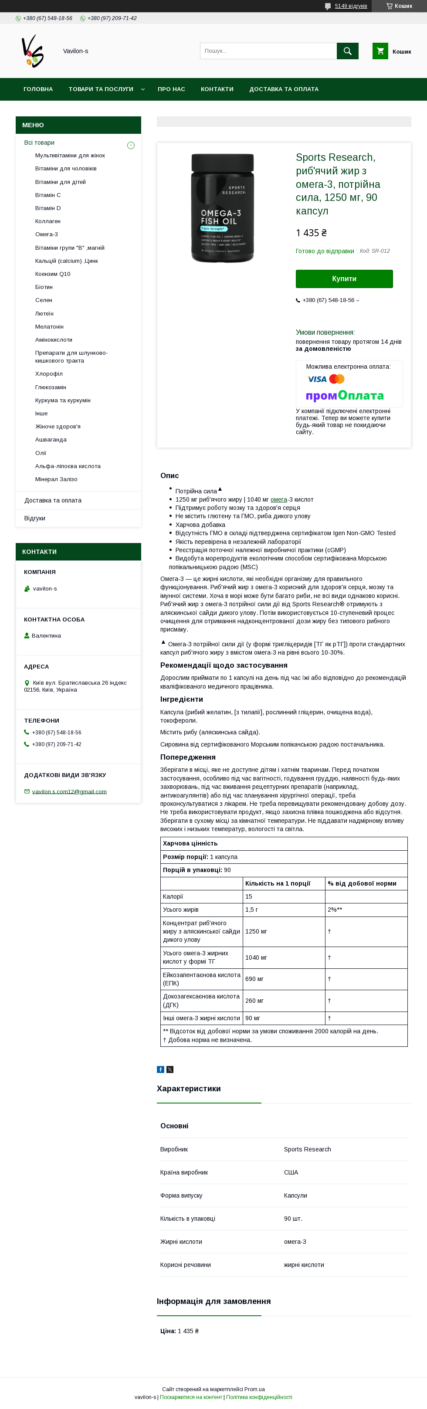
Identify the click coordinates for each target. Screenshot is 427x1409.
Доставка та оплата (284, 89)
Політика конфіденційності (259, 1397)
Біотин (44, 287)
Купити (344, 278)
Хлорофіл (49, 373)
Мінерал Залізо (56, 479)
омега (279, 499)
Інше (41, 413)
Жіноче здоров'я (58, 426)
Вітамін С (48, 195)
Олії (41, 453)
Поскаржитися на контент (191, 1397)
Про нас (171, 89)
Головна (38, 89)
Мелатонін (49, 326)
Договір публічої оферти (237, 112)
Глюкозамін (50, 387)
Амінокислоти (53, 339)
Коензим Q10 (52, 274)
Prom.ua (254, 1389)
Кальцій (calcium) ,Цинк (66, 261)
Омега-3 (46, 234)
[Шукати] (348, 51)
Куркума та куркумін (63, 400)
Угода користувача (146, 112)
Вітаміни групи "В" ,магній (70, 247)
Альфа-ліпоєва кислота (68, 466)
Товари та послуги (100, 89)
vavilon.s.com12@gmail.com (69, 791)
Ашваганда (51, 439)
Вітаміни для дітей (60, 182)
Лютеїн (44, 313)
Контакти (217, 89)
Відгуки (34, 518)
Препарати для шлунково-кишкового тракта (71, 357)
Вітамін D (48, 208)
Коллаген (48, 221)
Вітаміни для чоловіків (66, 168)
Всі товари (39, 142)
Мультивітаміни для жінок (70, 155)
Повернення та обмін (60, 112)
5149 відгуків (351, 6)
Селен (43, 300)
